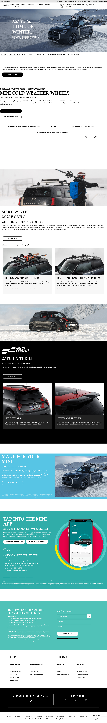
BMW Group (39, 716)
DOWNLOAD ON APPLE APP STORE (14, 541)
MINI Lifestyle (81, 677)
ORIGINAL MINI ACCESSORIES (36, 55)
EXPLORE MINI (61, 664)
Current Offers (34, 667)
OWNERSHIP (80, 664)
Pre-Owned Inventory (15, 671)
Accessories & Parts (82, 674)
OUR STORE (39, 4)
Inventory (90, 4)
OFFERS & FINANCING (27, 4)
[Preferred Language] (74, 616)
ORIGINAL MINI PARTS (73, 55)
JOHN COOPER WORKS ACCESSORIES (56, 55)
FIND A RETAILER (12, 238)
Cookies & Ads (60, 716)
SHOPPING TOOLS (15, 664)
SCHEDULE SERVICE (11, 111)
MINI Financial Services (36, 674)
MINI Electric (60, 667)
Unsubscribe (49, 716)
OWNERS (47, 4)
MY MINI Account (82, 667)
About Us (8, 716)
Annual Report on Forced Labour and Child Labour (38, 718)
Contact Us (29, 716)
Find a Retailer (14, 680)
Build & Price (66, 7)
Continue (67, 633)
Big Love (59, 671)
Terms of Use (83, 716)
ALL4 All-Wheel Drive (63, 674)
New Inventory (13, 667)
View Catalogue (12, 74)
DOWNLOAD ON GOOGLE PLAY (37, 541)
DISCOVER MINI (14, 6)
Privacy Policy (72, 716)
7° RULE (24, 55)
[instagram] (31, 701)
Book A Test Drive (14, 677)
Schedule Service (82, 671)
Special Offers (78, 4)
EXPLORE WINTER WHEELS (11, 116)
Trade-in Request (34, 671)
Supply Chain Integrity (62, 718)
